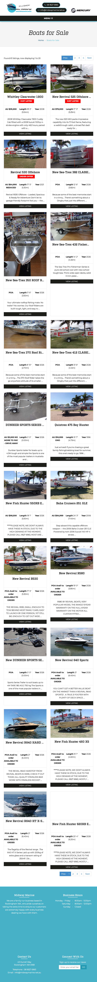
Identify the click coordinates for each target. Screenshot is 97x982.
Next (89, 58)
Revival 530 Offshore (25, 172)
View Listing (25, 134)
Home (41, 40)
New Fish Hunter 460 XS (72, 741)
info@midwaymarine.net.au (52, 10)
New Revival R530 (25, 578)
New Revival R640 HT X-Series (25, 820)
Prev (65, 58)
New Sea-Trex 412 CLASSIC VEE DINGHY (71, 352)
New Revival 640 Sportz (72, 660)
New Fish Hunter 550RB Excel (25, 503)
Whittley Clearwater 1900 (25, 96)
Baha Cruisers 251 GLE (71, 503)
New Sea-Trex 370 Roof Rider (25, 352)
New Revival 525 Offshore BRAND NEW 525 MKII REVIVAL (71, 96)
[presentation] (73, 974)
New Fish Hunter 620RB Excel (71, 824)
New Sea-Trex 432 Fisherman (71, 244)
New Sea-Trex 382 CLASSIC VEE (71, 172)
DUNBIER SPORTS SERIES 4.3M (25, 424)
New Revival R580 (72, 573)
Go (83, 967)
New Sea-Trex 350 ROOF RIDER (25, 280)
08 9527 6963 (52, 5)
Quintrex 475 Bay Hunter (72, 424)
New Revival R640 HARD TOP (25, 742)
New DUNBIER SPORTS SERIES (25, 660)
